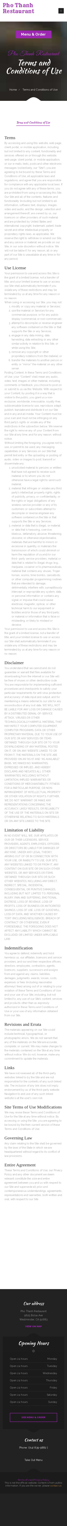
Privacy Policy (41, 1480)
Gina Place (6, 1495)
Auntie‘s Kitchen (36, 1495)
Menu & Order (33, 34)
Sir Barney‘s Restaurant (61, 1495)
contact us (56, 1485)
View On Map (33, 1326)
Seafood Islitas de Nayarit (19, 1495)
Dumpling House (10, 1495)
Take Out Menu (33, 1460)
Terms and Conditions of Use (33, 123)
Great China (32, 1495)
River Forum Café (2, 1495)
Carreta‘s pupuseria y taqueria (48, 1495)
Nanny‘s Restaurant (29, 1495)
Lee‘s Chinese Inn (14, 1495)
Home (13, 89)
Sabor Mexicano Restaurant (41, 1495)
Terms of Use (25, 1480)
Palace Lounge (24, 1495)
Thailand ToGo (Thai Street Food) (55, 1495)
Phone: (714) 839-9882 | (33, 1447)
